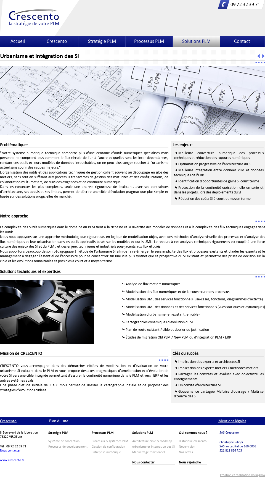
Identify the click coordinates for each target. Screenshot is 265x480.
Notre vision (187, 446)
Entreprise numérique (106, 452)
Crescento (57, 41)
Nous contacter (10, 450)
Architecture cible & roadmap (152, 441)
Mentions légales (232, 421)
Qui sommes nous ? (193, 433)
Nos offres (186, 452)
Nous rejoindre (190, 462)
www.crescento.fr (12, 460)
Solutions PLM (196, 41)
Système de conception (64, 441)
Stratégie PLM (102, 41)
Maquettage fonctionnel (148, 452)
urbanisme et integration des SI (153, 446)
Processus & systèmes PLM (110, 441)
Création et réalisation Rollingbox (242, 475)
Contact (242, 41)
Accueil (17, 41)
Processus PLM (149, 41)
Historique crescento (192, 441)
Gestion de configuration (108, 446)
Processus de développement (68, 446)
